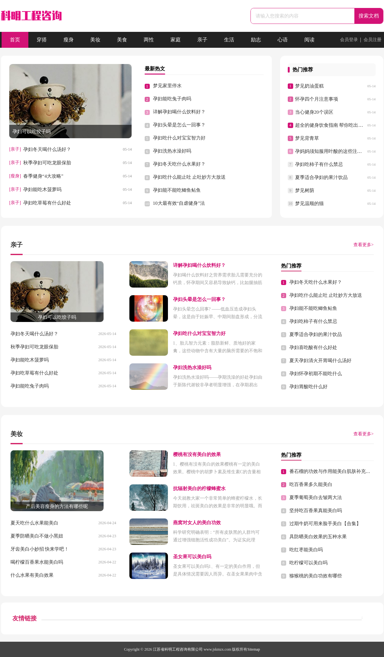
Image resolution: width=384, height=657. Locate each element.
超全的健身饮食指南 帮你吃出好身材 (334, 125)
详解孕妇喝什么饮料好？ (179, 111)
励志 (256, 39)
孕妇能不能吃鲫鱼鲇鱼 (177, 190)
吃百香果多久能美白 (310, 484)
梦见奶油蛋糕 (309, 86)
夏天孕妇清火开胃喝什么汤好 (320, 360)
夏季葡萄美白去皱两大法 (315, 497)
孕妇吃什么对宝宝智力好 (179, 137)
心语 (283, 39)
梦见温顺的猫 (309, 203)
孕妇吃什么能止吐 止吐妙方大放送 (189, 177)
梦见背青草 (307, 138)
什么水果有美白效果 (32, 575)
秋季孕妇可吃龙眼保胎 (47, 162)
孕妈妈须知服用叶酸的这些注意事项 (333, 151)
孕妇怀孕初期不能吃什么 (315, 373)
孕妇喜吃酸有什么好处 (313, 347)
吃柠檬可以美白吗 (308, 562)
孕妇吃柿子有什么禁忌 (319, 164)
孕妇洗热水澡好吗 (172, 151)
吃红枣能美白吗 (306, 549)
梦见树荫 (304, 190)
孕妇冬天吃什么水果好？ (179, 164)
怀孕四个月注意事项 (316, 99)
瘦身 (68, 39)
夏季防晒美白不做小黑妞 (37, 536)
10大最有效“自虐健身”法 (179, 203)
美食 (122, 39)
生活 (229, 39)
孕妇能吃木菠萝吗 (42, 189)
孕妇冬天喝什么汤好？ (47, 149)
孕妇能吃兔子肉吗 (172, 98)
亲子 (202, 39)
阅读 (309, 39)
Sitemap (254, 649)
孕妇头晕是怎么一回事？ (179, 124)
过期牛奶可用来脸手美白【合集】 (325, 523)
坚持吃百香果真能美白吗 (315, 510)
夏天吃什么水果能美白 (34, 522)
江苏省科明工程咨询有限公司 (178, 649)
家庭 (175, 39)
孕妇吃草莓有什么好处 (47, 202)
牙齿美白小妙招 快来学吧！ (40, 549)
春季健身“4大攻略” (43, 176)
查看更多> (363, 244)
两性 (149, 39)
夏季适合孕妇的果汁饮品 (321, 177)
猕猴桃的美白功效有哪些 (315, 575)
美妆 (95, 39)
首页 (15, 39)
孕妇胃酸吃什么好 (308, 386)
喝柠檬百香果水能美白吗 (37, 562)
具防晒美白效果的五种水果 (318, 536)
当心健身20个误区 (314, 112)
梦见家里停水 (167, 85)
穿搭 (42, 39)
